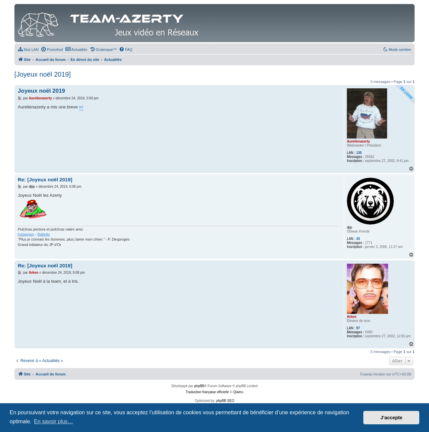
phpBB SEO (225, 401)
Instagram (26, 234)
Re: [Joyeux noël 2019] (45, 179)
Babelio (44, 234)
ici (81, 106)
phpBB (199, 386)
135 (359, 153)
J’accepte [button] (391, 417)
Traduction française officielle (207, 392)
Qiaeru (238, 392)
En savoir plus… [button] (53, 421)
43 (358, 239)
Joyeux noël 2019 (41, 91)
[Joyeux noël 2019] (42, 74)
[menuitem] (28, 50)
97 (358, 328)
